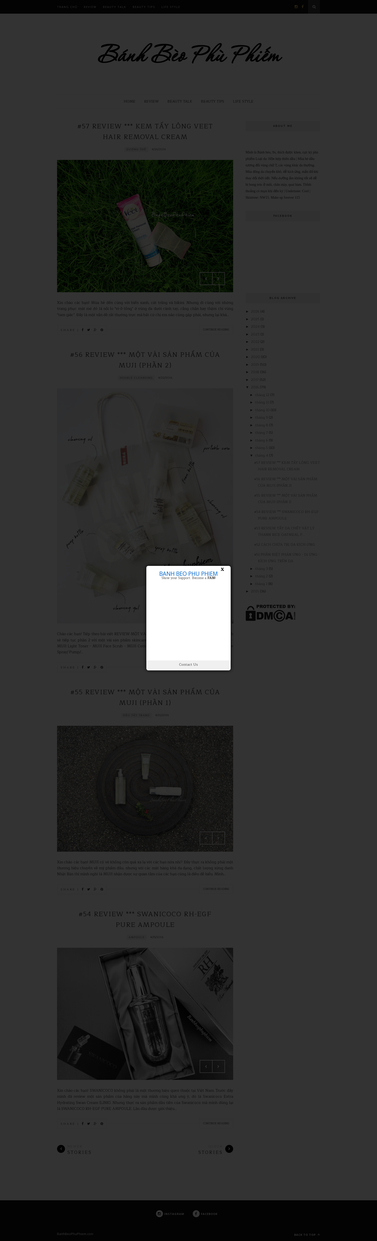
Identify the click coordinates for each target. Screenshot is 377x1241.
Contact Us (188, 664)
